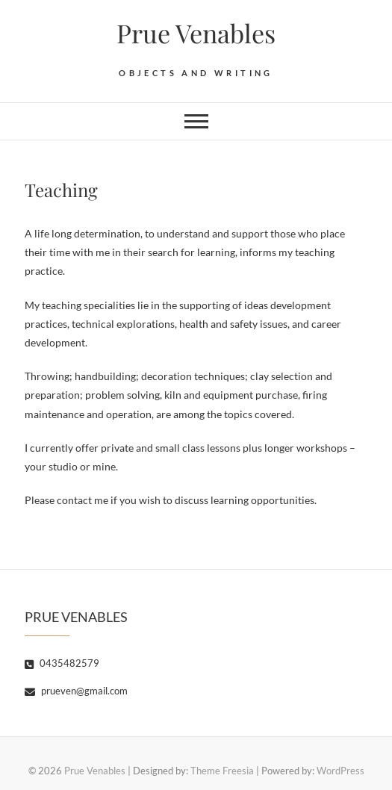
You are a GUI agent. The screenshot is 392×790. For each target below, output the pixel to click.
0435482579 (62, 663)
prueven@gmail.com (76, 691)
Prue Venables (196, 33)
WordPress (340, 771)
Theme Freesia (222, 771)
